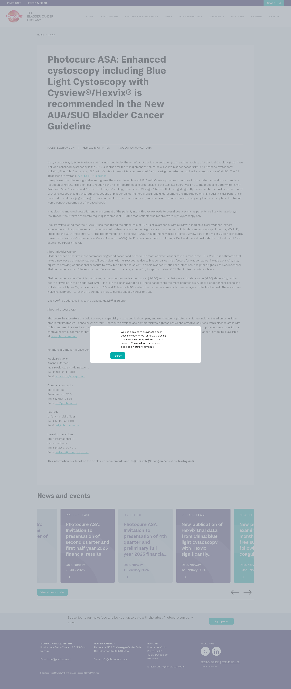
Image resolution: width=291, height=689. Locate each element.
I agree (118, 355)
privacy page (146, 346)
